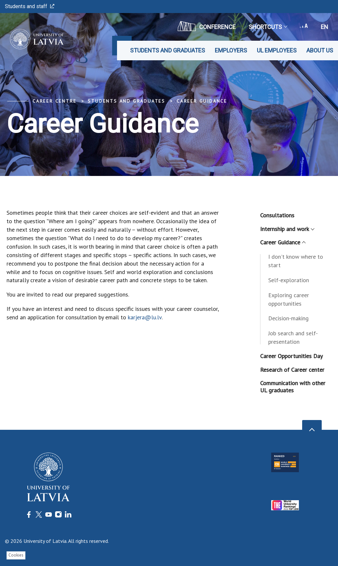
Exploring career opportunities (288, 299)
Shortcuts (268, 26)
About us (319, 50)
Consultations (277, 215)
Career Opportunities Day (291, 356)
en (324, 26)
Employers (231, 50)
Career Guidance (202, 101)
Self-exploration (288, 280)
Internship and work (287, 229)
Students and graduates (167, 50)
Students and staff (29, 6)
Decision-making (288, 318)
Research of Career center (292, 369)
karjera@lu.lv (145, 317)
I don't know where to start (295, 261)
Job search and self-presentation (293, 337)
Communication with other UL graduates (292, 386)
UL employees (277, 50)
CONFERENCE (207, 26)
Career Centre (54, 101)
